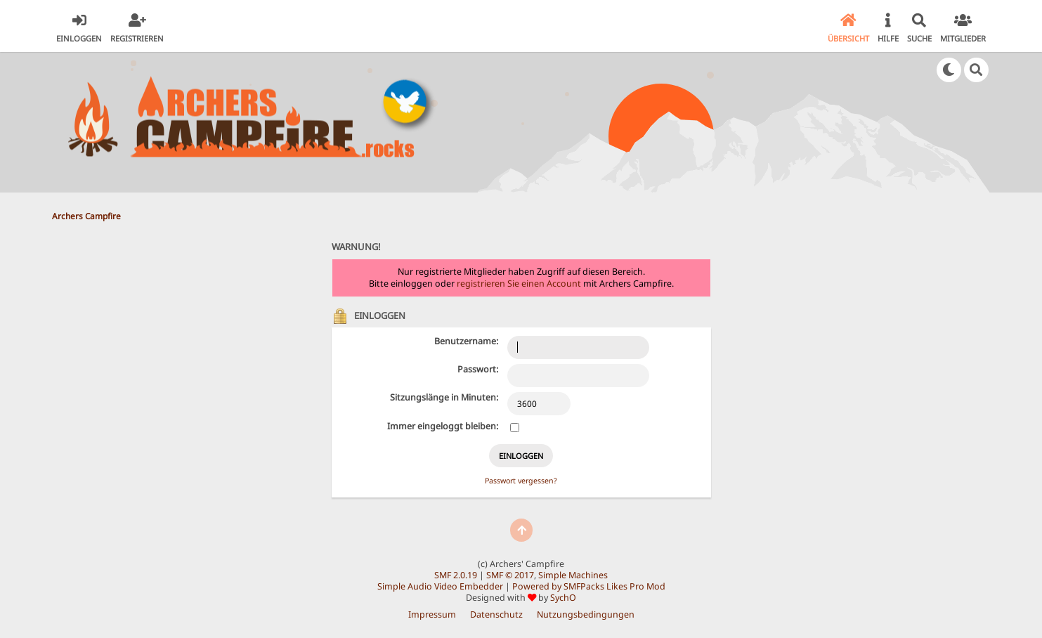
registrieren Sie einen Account (519, 283)
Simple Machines (573, 575)
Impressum (432, 614)
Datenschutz (496, 614)
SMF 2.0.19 (455, 575)
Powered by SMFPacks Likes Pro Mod (588, 586)
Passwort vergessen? (521, 481)
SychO (563, 598)
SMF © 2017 (510, 575)
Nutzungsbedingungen (585, 614)
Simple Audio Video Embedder (440, 586)
